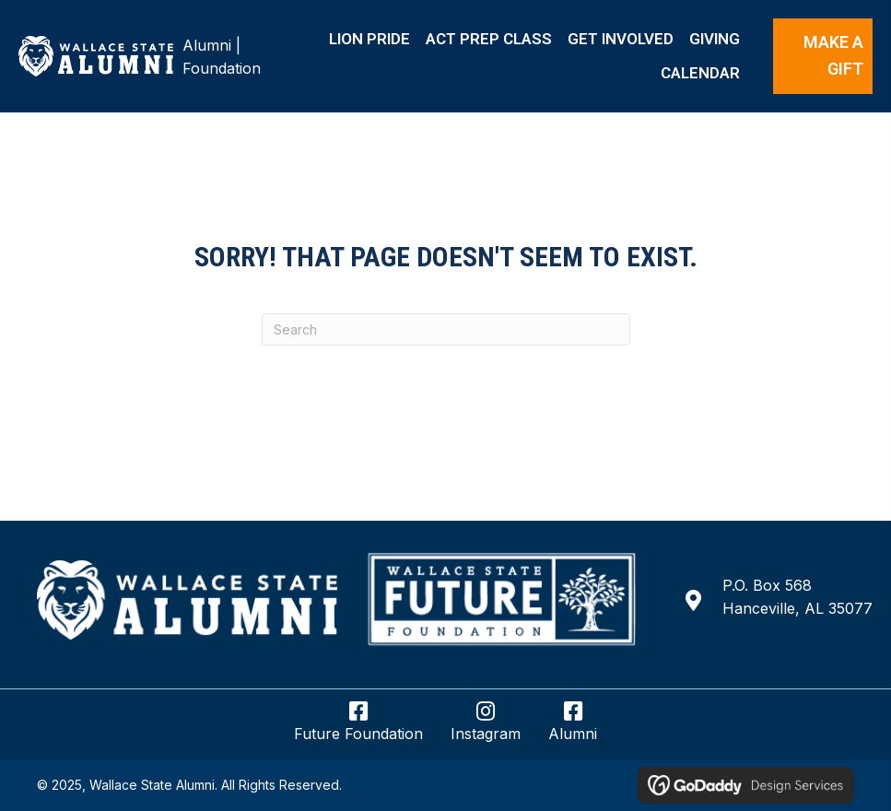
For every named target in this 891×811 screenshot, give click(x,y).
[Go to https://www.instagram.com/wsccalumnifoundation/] (485, 729)
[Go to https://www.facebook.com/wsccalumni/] (572, 729)
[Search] (446, 329)
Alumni (206, 45)
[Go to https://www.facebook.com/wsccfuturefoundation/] (358, 729)
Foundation (221, 68)
